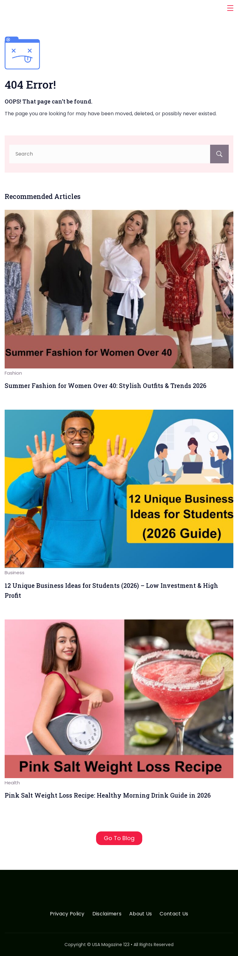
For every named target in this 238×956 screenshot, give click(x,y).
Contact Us (174, 914)
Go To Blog (119, 838)
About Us (140, 914)
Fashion (13, 373)
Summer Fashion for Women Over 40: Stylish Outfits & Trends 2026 (105, 386)
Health (12, 782)
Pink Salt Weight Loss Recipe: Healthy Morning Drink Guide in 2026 (108, 795)
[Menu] (230, 8)
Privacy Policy (67, 914)
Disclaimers (106, 914)
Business (14, 572)
